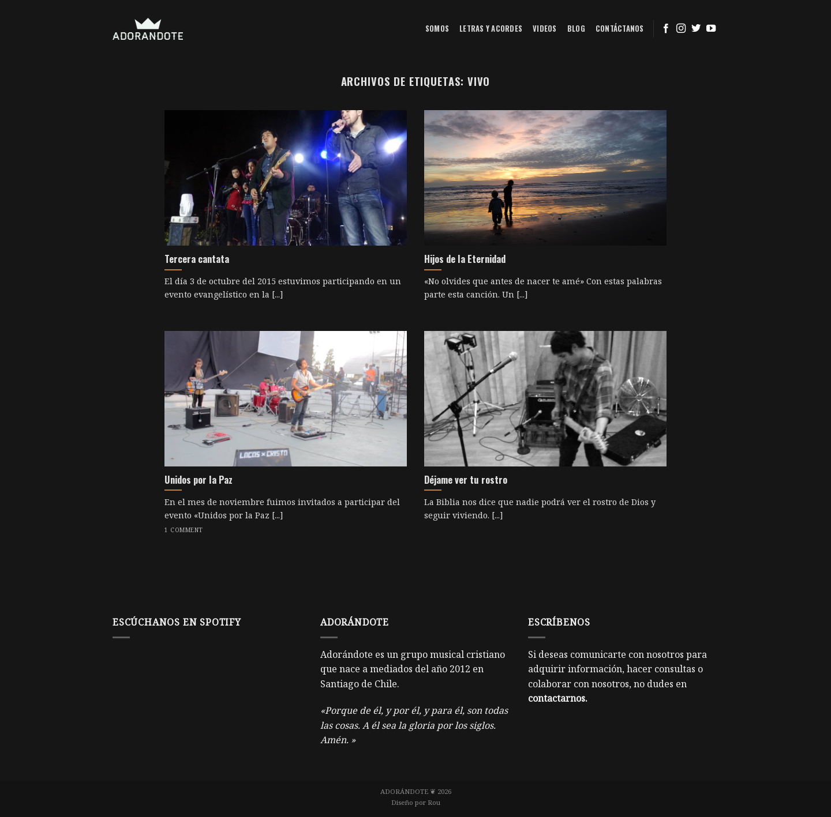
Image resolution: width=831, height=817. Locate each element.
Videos (545, 28)
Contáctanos (620, 28)
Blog (576, 28)
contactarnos (556, 698)
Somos (437, 28)
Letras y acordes (490, 28)
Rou (434, 802)
